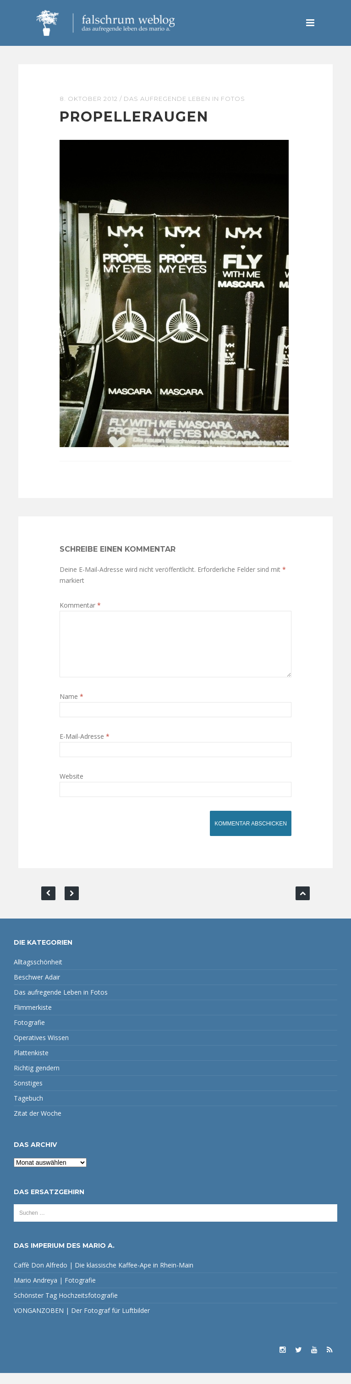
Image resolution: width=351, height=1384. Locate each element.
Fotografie (29, 1033)
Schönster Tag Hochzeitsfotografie (66, 1306)
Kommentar (80, 605)
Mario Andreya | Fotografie (55, 1291)
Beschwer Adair (37, 988)
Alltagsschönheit (38, 973)
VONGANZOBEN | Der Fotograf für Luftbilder (82, 1321)
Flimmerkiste (33, 1018)
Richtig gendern (37, 1078)
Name (71, 707)
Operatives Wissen (41, 1048)
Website (71, 787)
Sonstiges (28, 1094)
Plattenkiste (31, 1063)
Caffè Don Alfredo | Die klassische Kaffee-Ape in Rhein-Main (103, 1276)
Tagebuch (28, 1109)
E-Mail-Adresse (85, 747)
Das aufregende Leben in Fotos (184, 98)
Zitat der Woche (37, 1124)
